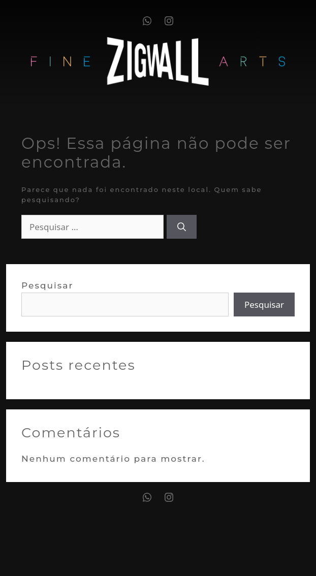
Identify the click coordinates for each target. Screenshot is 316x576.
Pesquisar (47, 285)
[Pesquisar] (182, 227)
